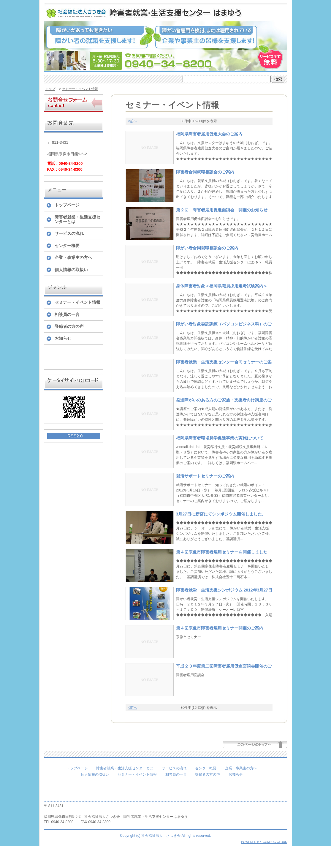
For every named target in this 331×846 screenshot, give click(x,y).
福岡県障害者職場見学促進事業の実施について (219, 438)
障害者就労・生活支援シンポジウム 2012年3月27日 (224, 590)
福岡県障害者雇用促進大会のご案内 (209, 134)
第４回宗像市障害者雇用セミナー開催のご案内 (219, 628)
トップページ (67, 205)
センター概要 (67, 245)
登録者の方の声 (69, 326)
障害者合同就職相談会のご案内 (205, 172)
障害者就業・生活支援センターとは (77, 219)
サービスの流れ (69, 233)
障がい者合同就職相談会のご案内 (207, 248)
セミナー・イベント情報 (80, 89)
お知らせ (63, 338)
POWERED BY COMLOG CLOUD (264, 842)
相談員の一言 (67, 314)
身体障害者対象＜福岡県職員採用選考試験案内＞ (221, 286)
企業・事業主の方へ (73, 257)
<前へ (132, 121)
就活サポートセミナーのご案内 (205, 476)
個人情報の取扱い (71, 269)
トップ (50, 89)
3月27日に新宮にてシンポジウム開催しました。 (221, 514)
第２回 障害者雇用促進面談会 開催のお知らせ (221, 210)
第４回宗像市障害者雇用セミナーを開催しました (221, 552)
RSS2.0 (75, 435)
